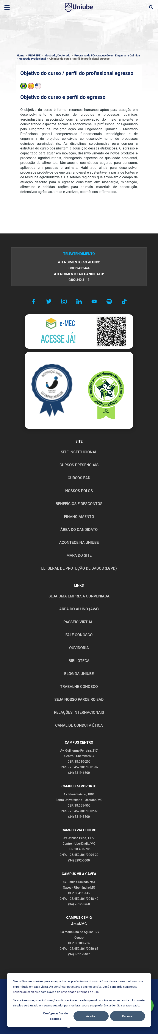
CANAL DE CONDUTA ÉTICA (79, 725)
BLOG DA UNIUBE (79, 674)
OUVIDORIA (79, 648)
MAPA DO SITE (79, 555)
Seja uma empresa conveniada (79, 596)
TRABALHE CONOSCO (79, 686)
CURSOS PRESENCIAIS (79, 465)
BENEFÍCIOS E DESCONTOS (79, 504)
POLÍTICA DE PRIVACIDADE (45, 988)
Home (20, 55)
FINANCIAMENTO (79, 517)
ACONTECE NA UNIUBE (79, 542)
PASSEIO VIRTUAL (78, 622)
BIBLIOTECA (79, 661)
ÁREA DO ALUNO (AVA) (79, 609)
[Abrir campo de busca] (151, 7)
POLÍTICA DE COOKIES (116, 988)
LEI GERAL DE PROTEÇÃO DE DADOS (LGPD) (79, 568)
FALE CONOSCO (78, 635)
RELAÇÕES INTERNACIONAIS (79, 712)
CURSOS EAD (79, 478)
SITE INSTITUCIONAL (79, 452)
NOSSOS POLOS (79, 491)
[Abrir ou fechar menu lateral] (7, 7)
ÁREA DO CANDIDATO (79, 529)
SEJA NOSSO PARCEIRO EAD (78, 699)
